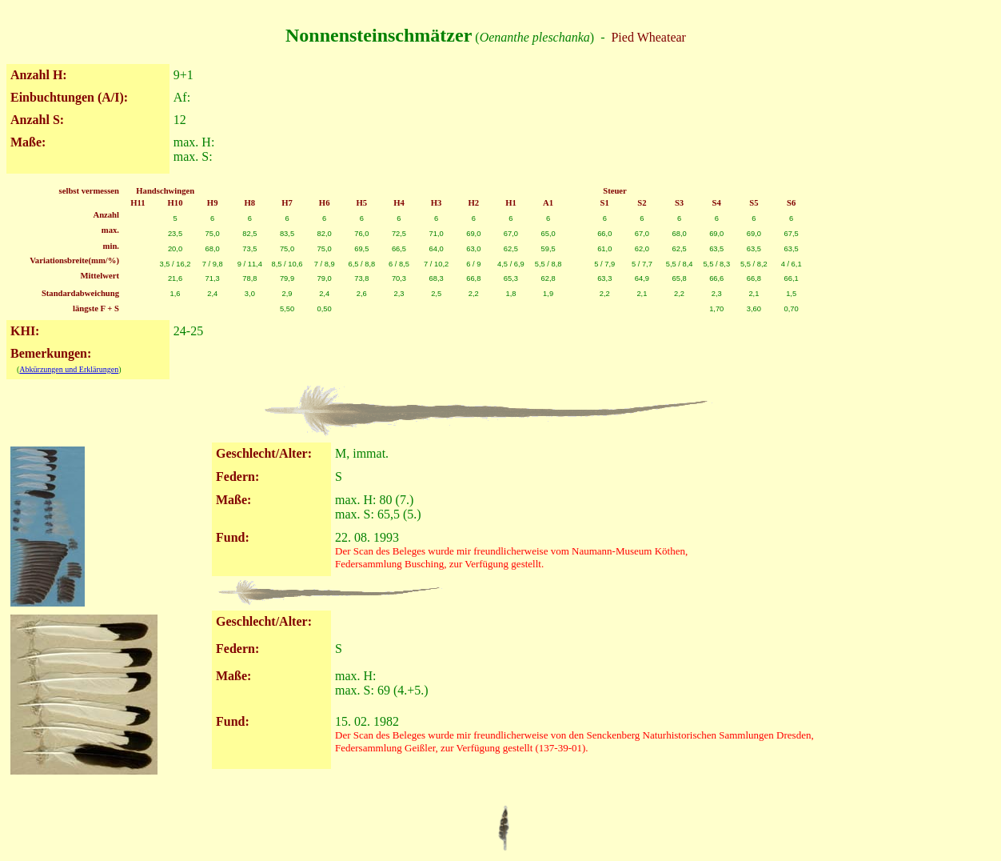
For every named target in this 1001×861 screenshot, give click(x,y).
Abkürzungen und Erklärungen (68, 369)
